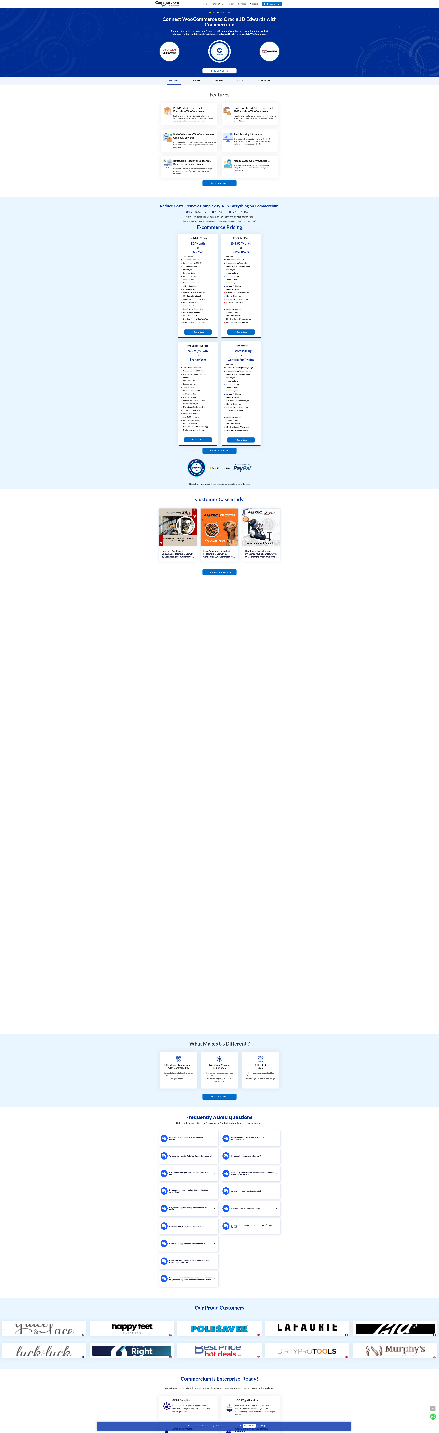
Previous (155, 535)
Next (284, 535)
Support (254, 4)
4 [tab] (223, 565)
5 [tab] (226, 565)
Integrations (218, 4)
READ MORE (249, 1426)
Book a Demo (271, 4)
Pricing (231, 4)
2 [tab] (216, 565)
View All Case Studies (219, 572)
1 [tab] (213, 565)
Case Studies (263, 80)
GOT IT (260, 1426)
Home (206, 4)
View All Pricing (219, 450)
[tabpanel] (178, 534)
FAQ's (240, 80)
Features (242, 4)
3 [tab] (219, 565)
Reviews (219, 80)
